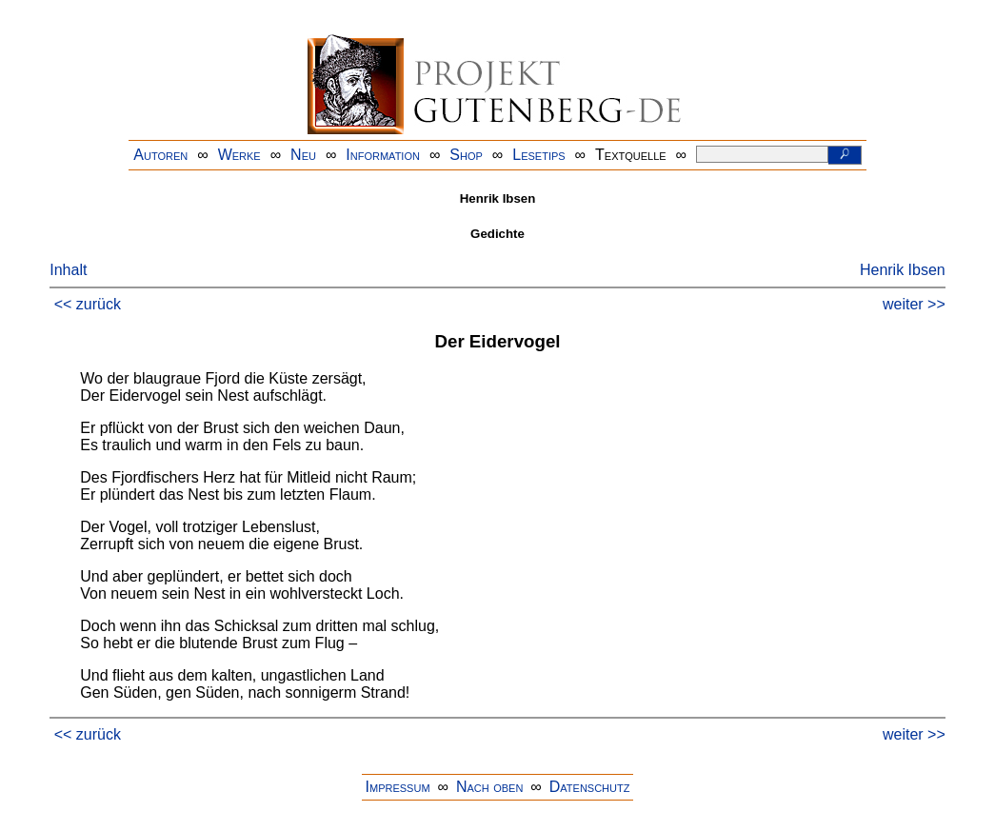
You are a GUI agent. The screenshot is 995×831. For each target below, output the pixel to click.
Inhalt (68, 270)
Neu (303, 155)
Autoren (160, 155)
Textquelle (631, 155)
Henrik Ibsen (902, 270)
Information (383, 155)
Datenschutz (589, 787)
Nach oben (489, 787)
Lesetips (538, 155)
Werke (239, 155)
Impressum (398, 787)
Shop (466, 155)
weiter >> (914, 304)
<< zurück (87, 304)
